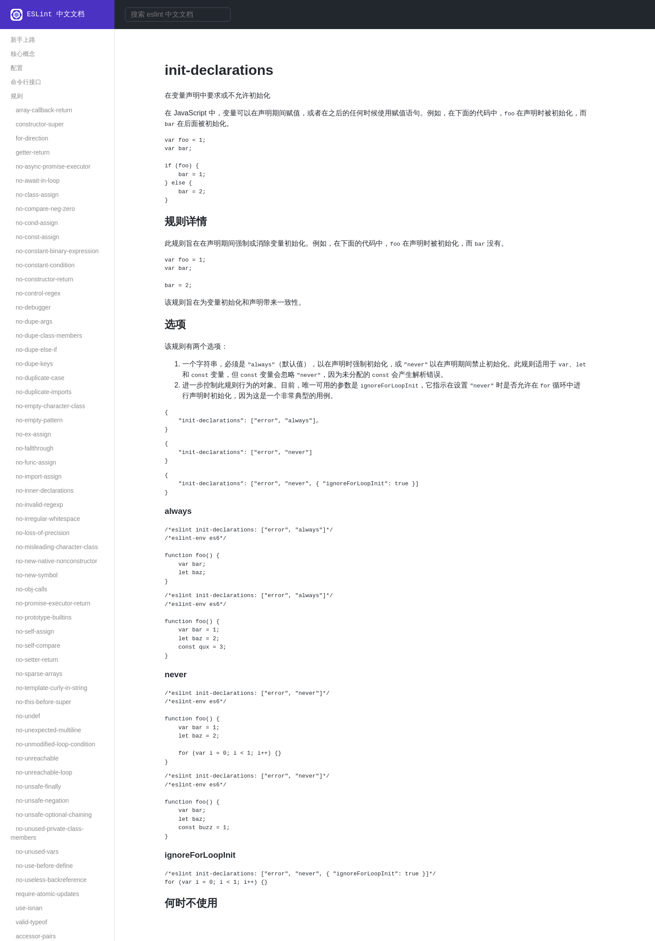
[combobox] (178, 14)
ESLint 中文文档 (56, 14)
